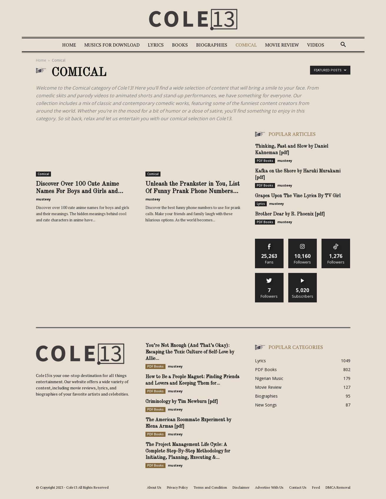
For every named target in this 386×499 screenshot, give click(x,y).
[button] (343, 45)
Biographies (211, 45)
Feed (316, 487)
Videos (315, 45)
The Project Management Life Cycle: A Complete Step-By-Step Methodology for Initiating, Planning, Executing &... (187, 451)
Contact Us (298, 487)
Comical (246, 45)
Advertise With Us (269, 487)
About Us (154, 487)
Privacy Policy (177, 487)
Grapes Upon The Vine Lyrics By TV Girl (298, 196)
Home (69, 45)
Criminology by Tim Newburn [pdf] (181, 401)
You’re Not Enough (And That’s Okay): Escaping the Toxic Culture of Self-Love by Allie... (189, 352)
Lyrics (156, 45)
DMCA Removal (338, 487)
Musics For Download (112, 45)
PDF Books (265, 161)
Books (180, 45)
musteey (43, 199)
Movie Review (282, 45)
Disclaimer (241, 487)
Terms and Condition (210, 487)
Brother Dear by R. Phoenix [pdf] (290, 214)
